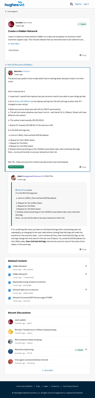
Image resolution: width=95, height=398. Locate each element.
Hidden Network (20, 266)
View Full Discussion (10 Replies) (18, 64)
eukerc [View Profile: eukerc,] (29, 333)
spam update (20, 320)
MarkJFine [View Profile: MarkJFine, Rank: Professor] (18, 71)
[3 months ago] (20, 323)
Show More (13, 43)
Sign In (86, 4)
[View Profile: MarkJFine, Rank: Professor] (10, 72)
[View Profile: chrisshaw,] (10, 361)
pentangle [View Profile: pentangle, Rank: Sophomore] (27, 285)
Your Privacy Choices (71, 386)
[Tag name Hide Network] (13, 50)
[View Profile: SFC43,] (10, 351)
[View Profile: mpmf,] (10, 321)
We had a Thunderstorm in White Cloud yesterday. (36, 330)
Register (78, 4)
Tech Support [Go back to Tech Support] (11, 11)
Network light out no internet (25, 290)
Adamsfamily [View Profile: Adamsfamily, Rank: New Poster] (28, 293)
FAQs (38, 386)
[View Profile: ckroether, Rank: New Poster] (11, 24)
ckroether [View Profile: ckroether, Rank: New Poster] (19, 22)
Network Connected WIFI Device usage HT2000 (32, 297)
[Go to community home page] (15, 4)
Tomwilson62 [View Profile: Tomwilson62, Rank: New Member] (28, 277)
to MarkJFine (48, 176)
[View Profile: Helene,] (10, 341)
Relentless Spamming (24, 349)
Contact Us (55, 386)
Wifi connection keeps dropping (28, 339)
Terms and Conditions (24, 386)
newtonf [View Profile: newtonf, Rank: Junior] (26, 301)
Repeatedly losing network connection (29, 282)
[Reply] (83, 55)
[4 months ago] (20, 353)
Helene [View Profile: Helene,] (30, 343)
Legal (46, 386)
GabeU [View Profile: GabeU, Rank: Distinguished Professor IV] (19, 176)
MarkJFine (21, 190)
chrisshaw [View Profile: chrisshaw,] (31, 363)
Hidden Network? (20, 274)
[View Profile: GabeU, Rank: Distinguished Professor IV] (13, 177)
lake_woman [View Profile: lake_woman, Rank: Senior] (28, 269)
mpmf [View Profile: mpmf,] (29, 323)
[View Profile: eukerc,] (10, 331)
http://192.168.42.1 (23, 101)
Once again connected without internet (31, 360)
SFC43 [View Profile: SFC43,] (29, 353)
